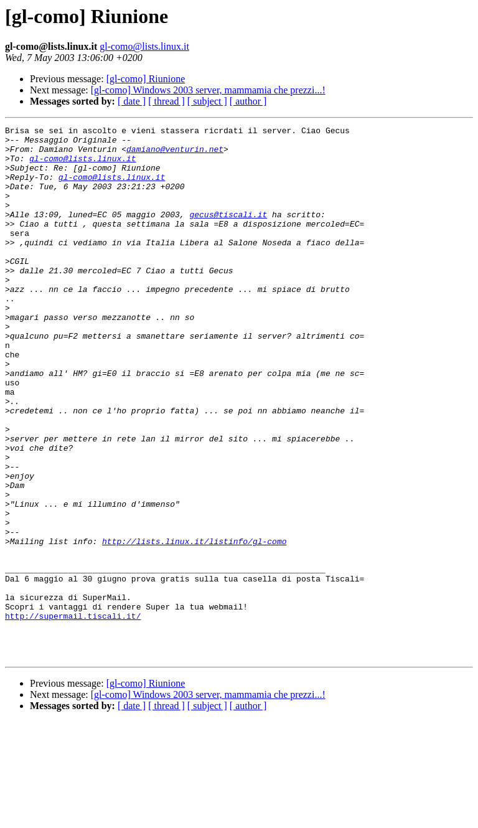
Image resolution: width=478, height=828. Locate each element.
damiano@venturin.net (174, 154)
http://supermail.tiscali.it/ (73, 714)
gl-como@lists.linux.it (144, 46)
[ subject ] (207, 101)
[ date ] (132, 101)
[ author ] (248, 101)
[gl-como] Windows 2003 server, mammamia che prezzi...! (208, 90)
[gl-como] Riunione (145, 78)
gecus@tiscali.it (228, 232)
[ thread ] (166, 101)
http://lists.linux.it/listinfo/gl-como (194, 625)
